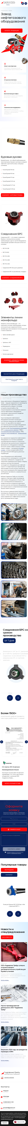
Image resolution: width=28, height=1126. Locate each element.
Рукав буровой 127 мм (8, 185)
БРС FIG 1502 (5, 264)
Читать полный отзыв (12, 783)
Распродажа (9, 869)
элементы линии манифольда (9, 433)
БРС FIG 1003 (5, 260)
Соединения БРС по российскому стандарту (13, 271)
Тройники (4, 338)
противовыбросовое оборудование (10, 431)
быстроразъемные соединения (18, 428)
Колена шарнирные (7, 354)
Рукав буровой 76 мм (7, 177)
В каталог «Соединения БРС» (12, 277)
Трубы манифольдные (8, 334)
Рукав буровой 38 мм (7, 169)
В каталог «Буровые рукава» (12, 195)
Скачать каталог (7, 1077)
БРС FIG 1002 (5, 256)
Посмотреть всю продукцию (14, 374)
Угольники (4, 350)
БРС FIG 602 (5, 252)
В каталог (9, 874)
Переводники (5, 346)
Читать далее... (5, 980)
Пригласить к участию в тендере (14, 380)
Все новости (7, 937)
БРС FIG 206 (5, 248)
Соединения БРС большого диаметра (12, 267)
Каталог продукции (12, 30)
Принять (5, 1122)
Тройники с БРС (6, 342)
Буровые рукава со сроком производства (13, 633)
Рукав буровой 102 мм (8, 181)
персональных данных (16, 853)
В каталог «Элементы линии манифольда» (14, 361)
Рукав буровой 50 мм (7, 173)
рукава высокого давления (11, 430)
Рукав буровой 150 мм (8, 189)
